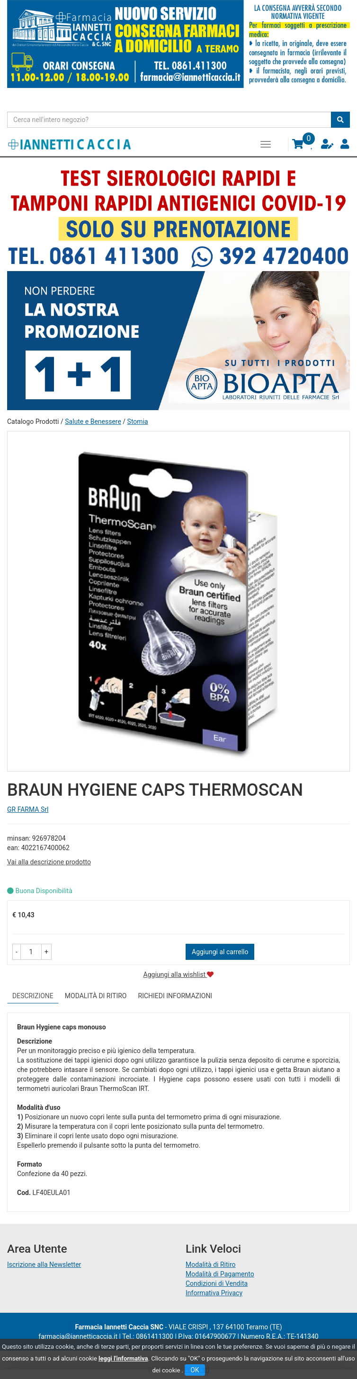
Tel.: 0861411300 (147, 1336)
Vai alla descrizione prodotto (49, 862)
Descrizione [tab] (33, 996)
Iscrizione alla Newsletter (44, 1264)
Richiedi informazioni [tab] (175, 996)
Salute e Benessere (93, 421)
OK (194, 1370)
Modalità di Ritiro (211, 1264)
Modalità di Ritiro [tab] (96, 996)
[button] (16, 952)
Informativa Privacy (214, 1293)
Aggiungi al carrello (220, 952)
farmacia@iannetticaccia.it (77, 1336)
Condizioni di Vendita (217, 1283)
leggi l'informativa (123, 1358)
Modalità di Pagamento (220, 1274)
